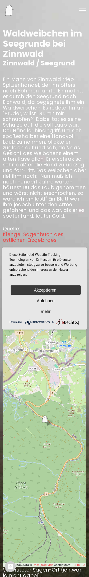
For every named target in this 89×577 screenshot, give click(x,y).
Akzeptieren (45, 290)
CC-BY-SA (78, 565)
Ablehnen (46, 300)
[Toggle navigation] (82, 10)
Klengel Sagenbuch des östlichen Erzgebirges (33, 237)
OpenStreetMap (43, 565)
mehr (46, 311)
